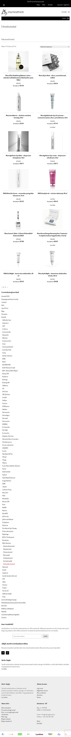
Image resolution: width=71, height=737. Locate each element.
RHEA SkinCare (6, 543)
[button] (64, 18)
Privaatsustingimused (8, 710)
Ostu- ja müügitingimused (9, 712)
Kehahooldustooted (8, 546)
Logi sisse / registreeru (63, 5)
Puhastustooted (7, 552)
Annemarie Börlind (7, 347)
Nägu (2, 311)
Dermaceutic (6, 412)
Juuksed (3, 302)
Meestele (3, 612)
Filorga (4, 460)
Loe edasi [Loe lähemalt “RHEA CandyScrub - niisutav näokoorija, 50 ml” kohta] (52, 205)
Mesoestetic (5, 498)
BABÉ (4, 359)
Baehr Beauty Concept (8, 368)
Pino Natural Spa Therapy (9, 528)
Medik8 (4, 507)
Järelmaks (4, 714)
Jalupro (4, 487)
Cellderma (5, 385)
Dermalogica (6, 415)
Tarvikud (3, 617)
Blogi (38, 5)
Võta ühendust (6, 708)
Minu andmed (41, 693)
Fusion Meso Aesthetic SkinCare (11, 466)
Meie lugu (4, 717)
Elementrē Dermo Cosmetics (10, 439)
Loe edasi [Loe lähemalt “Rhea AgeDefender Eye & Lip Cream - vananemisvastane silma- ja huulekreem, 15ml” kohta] (52, 127)
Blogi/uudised (5, 719)
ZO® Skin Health (7, 594)
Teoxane (4, 585)
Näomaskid (6, 555)
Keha (2, 305)
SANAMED (5, 448)
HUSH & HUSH (6, 472)
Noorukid (4, 606)
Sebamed (5, 567)
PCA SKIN (4, 430)
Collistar (4, 400)
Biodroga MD (6, 382)
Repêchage (5, 534)
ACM (3, 326)
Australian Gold (6, 350)
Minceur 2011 (5, 501)
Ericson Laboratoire (7, 445)
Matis (3, 496)
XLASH (4, 570)
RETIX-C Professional (8, 537)
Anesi (3, 344)
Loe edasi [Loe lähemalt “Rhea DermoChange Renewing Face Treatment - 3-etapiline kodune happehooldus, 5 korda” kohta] (52, 245)
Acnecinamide (6, 332)
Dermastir (5, 418)
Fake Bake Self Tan (7, 454)
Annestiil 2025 (5, 296)
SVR (3, 579)
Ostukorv (40, 695)
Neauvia (4, 510)
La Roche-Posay (6, 490)
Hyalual (4, 475)
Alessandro (5, 335)
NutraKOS (5, 513)
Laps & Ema (4, 308)
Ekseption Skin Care (7, 436)
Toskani (4, 588)
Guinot (4, 469)
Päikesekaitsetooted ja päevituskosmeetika (13, 603)
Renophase (5, 540)
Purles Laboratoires (7, 531)
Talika (4, 582)
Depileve (4, 409)
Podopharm (5, 522)
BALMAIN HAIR (6, 365)
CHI (3, 388)
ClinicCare (5, 391)
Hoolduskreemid (7, 558)
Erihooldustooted (9, 564)
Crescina (4, 403)
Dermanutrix (6, 421)
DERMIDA (4, 424)
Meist (43, 5)
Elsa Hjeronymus (7, 442)
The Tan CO (5, 591)
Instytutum (5, 323)
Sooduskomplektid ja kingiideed (10, 614)
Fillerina (4, 463)
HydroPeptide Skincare (8, 478)
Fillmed (4, 457)
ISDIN (3, 484)
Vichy (3, 597)
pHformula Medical (7, 519)
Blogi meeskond (6, 721)
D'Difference (5, 406)
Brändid (3, 317)
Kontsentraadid (7, 561)
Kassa (39, 697)
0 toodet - (66, 12)
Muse (3, 504)
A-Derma (5, 329)
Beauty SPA (5, 374)
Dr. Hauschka (6, 427)
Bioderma (5, 377)
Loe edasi (4, 669)
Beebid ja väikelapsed (7, 609)
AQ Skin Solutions (7, 356)
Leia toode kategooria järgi (8, 600)
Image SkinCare (6, 481)
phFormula (5, 516)
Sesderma (5, 573)
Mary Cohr (5, 493)
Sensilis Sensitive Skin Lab (9, 576)
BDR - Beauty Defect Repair (10, 371)
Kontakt (50, 5)
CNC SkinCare (6, 394)
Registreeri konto (42, 691)
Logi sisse (40, 688)
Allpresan (5, 338)
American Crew (6, 341)
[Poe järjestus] (55, 47)
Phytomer (5, 525)
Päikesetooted (7, 549)
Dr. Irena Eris (5, 433)
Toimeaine (4, 314)
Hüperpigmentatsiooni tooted (9, 299)
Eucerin (4, 451)
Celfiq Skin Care (6, 320)
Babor (4, 362)
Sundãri (4, 397)
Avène (4, 353)
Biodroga (4, 379)
